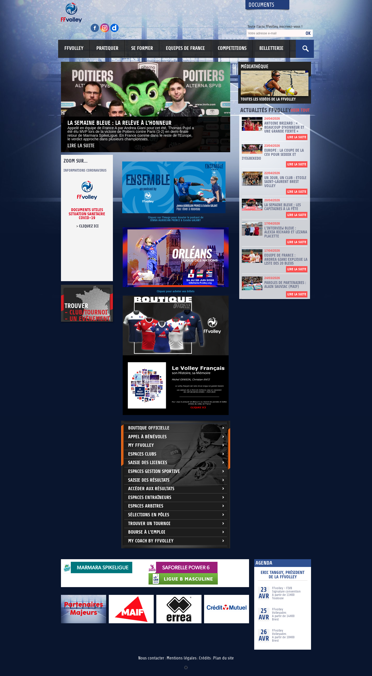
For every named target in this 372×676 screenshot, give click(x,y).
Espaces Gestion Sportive (154, 471)
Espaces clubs (142, 454)
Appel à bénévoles (147, 437)
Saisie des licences (147, 462)
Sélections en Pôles (148, 515)
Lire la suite (81, 145)
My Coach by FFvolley (151, 541)
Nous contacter (151, 658)
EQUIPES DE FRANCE (185, 48)
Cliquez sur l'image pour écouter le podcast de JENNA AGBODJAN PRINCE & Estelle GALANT (175, 219)
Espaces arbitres (145, 506)
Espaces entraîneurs (149, 497)
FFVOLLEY (73, 48)
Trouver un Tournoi (149, 523)
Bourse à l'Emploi (146, 532)
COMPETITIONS (232, 48)
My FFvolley (141, 445)
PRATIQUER (107, 48)
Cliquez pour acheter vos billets (176, 291)
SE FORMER (142, 48)
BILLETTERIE (271, 48)
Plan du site (223, 658)
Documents (261, 5)
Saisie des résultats (148, 480)
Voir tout (300, 110)
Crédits (205, 658)
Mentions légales (182, 658)
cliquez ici (89, 226)
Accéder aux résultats (151, 488)
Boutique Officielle (148, 428)
